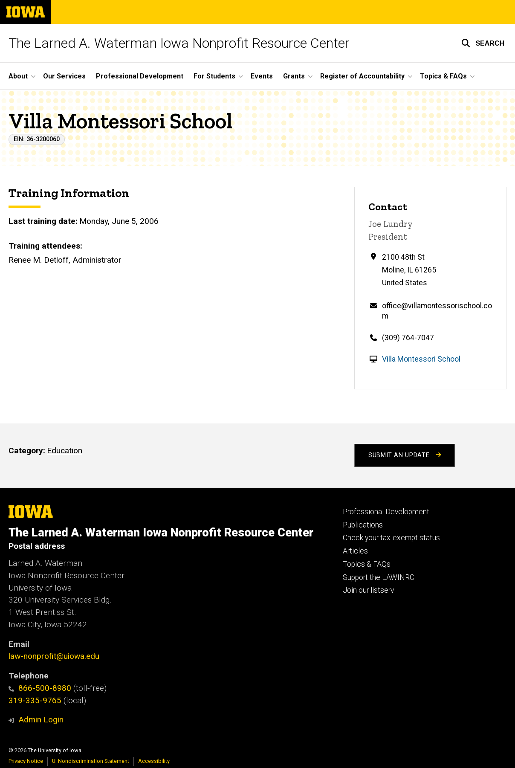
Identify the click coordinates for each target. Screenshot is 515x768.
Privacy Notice (26, 761)
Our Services (64, 76)
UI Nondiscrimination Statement (90, 761)
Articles (355, 551)
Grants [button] (294, 76)
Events (262, 76)
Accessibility (154, 761)
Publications (363, 525)
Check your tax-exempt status (391, 537)
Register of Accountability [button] (362, 76)
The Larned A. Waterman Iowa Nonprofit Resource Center (179, 43)
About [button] (18, 76)
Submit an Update (404, 455)
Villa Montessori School (421, 359)
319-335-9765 (35, 700)
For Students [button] (214, 76)
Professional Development (139, 76)
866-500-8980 (40, 688)
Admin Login (41, 720)
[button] (483, 43)
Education (64, 450)
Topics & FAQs (367, 564)
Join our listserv (368, 590)
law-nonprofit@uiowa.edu (54, 656)
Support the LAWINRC (378, 577)
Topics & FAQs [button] (443, 76)
